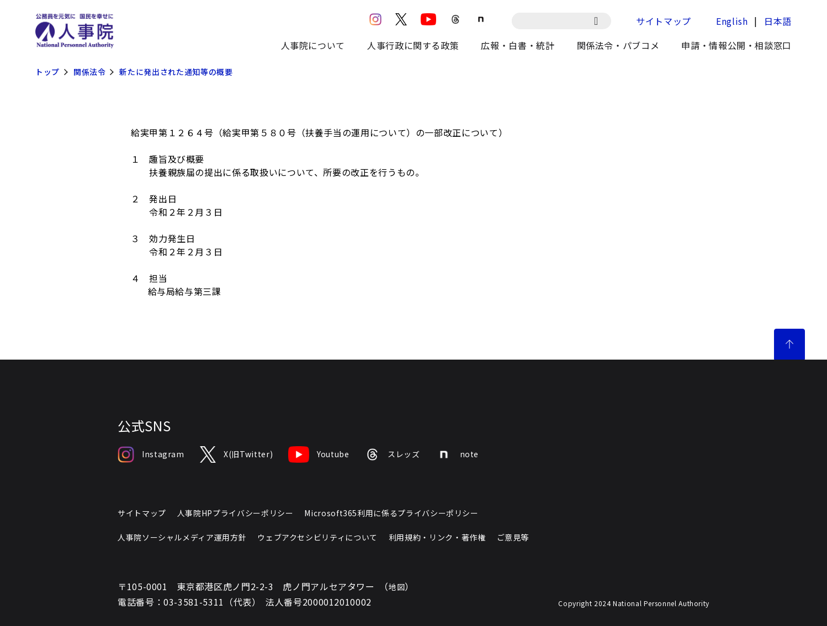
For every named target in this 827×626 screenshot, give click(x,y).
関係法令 (89, 71)
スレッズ (392, 454)
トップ (47, 71)
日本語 (778, 21)
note (457, 454)
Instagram (151, 454)
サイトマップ (663, 21)
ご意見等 (513, 537)
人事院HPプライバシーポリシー (235, 512)
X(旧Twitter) (236, 454)
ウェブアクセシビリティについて (317, 537)
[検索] (601, 21)
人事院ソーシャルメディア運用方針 (182, 537)
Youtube (318, 454)
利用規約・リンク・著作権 (437, 537)
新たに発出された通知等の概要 (175, 71)
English (732, 21)
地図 (397, 586)
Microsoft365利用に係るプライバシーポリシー (391, 512)
